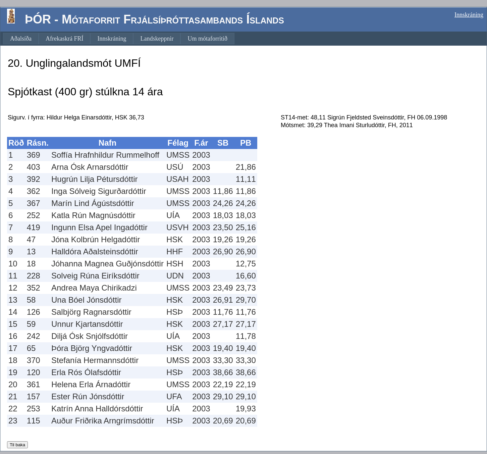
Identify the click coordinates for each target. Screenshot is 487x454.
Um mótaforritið (207, 38)
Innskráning (468, 14)
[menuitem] (21, 38)
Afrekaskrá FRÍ (64, 38)
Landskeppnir (156, 38)
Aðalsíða (21, 38)
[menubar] (118, 38)
